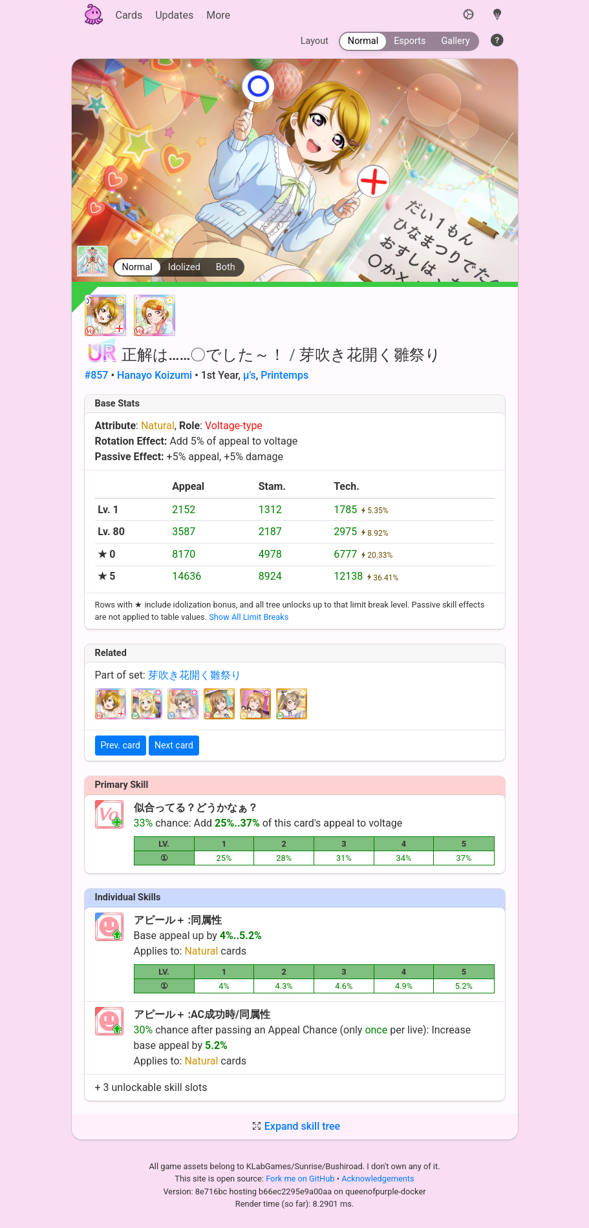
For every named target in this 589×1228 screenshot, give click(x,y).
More (218, 15)
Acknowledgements (377, 1178)
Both (225, 267)
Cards (129, 15)
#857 (97, 375)
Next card (174, 745)
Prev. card (120, 745)
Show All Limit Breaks (248, 617)
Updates (174, 15)
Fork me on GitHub (301, 1178)
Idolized (184, 267)
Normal (137, 267)
